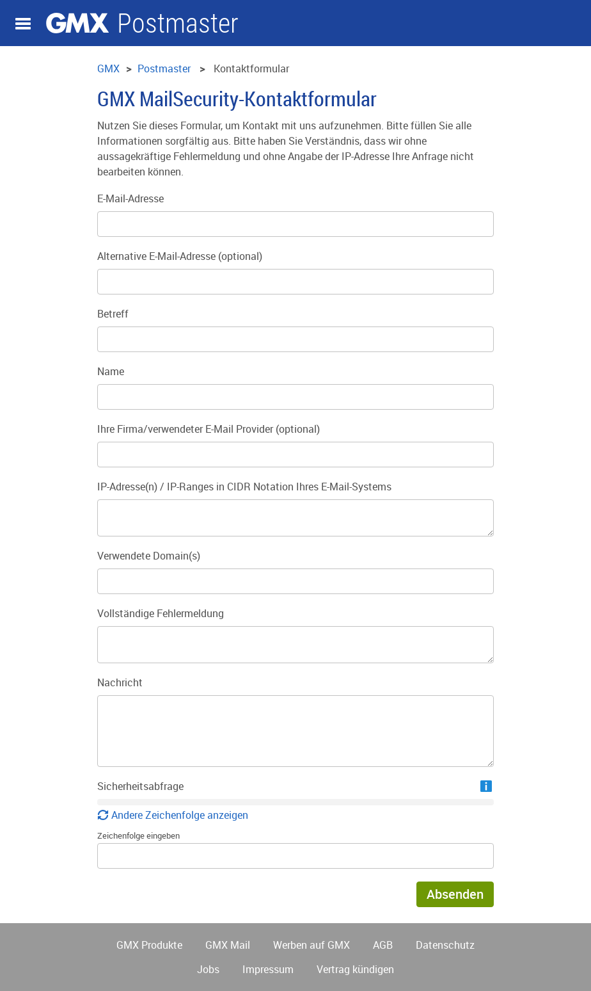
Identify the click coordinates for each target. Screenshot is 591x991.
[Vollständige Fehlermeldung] (295, 644)
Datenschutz (445, 945)
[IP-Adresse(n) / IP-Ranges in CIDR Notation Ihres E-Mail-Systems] (295, 517)
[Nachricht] (295, 731)
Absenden (455, 894)
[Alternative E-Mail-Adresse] (295, 281)
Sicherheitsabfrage (140, 786)
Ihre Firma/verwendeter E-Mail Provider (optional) (208, 429)
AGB (383, 945)
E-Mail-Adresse (130, 198)
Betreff (113, 314)
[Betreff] (295, 339)
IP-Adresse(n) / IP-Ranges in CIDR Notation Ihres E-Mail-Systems (244, 486)
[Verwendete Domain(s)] (295, 581)
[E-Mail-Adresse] (295, 224)
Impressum (268, 969)
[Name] (295, 397)
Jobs (208, 969)
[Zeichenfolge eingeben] (295, 856)
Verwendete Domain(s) (148, 556)
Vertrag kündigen (355, 969)
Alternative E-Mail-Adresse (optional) (179, 256)
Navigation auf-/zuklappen (23, 23)
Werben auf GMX (311, 945)
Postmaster (178, 23)
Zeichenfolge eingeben (138, 835)
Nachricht (120, 682)
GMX (77, 23)
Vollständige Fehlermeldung (160, 613)
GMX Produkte (149, 945)
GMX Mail (227, 945)
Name (110, 371)
